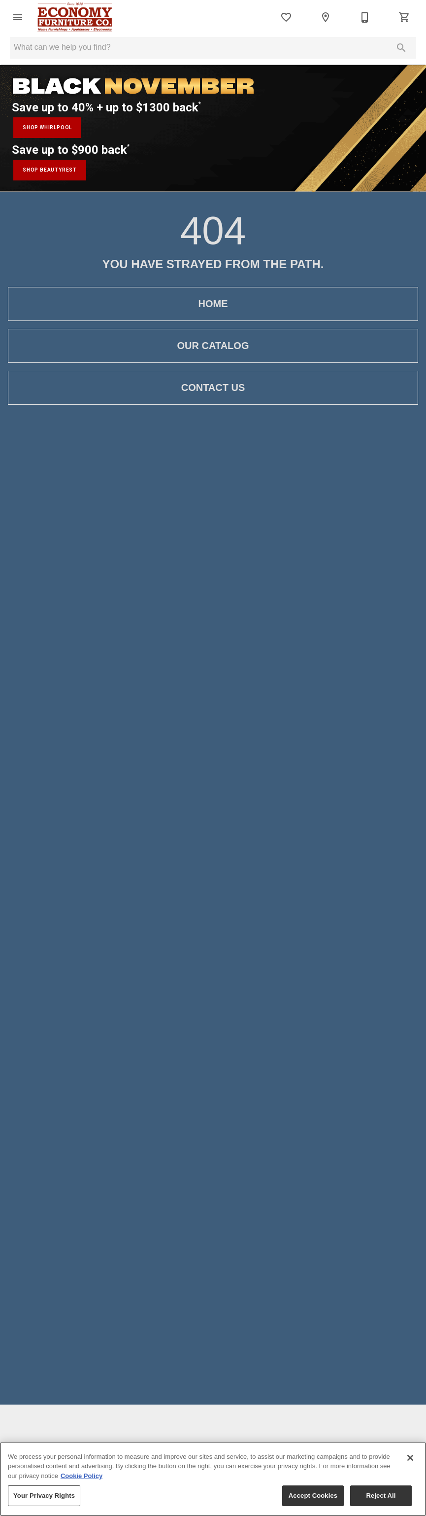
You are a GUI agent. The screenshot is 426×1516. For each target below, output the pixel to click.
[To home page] (77, 17)
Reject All (380, 1495)
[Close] (410, 1458)
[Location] (325, 17)
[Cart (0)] (404, 17)
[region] (213, 1479)
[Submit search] (401, 48)
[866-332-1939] (365, 17)
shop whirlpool (47, 127)
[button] (18, 17)
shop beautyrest (50, 170)
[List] (286, 17)
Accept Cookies (313, 1495)
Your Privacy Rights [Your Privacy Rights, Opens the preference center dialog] (44, 1495)
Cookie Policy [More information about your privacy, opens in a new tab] (81, 1476)
